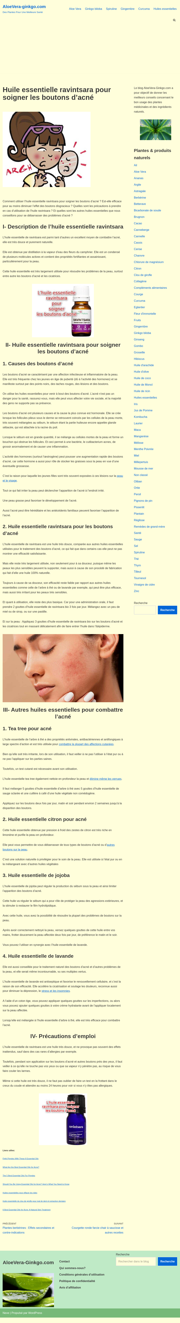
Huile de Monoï (143, 387)
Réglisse (139, 524)
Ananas (138, 178)
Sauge (138, 543)
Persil (137, 497)
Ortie (137, 491)
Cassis (138, 244)
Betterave (140, 204)
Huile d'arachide (144, 367)
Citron (138, 270)
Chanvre (139, 256)
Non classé (141, 478)
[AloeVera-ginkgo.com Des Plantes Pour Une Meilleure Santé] (24, 8)
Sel (136, 550)
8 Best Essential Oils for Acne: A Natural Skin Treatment (26, 1215)
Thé (136, 563)
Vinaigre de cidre (144, 589)
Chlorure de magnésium (149, 263)
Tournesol (140, 582)
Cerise (138, 250)
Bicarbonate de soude (147, 211)
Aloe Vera (74, 8)
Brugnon (139, 217)
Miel (136, 458)
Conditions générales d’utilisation (81, 1280)
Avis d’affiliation (70, 1293)
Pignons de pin (143, 504)
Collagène (140, 283)
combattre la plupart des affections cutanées (89, 747)
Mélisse (138, 445)
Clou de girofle (143, 276)
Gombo (138, 348)
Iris (136, 406)
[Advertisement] (90, 49)
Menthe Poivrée (144, 452)
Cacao (138, 224)
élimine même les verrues (106, 781)
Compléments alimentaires (150, 289)
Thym (137, 569)
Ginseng (139, 341)
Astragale (140, 192)
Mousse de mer (143, 472)
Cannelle (139, 237)
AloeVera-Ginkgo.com (28, 1268)
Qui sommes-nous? (72, 1273)
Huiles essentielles (165, 8)
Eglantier (139, 309)
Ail (135, 165)
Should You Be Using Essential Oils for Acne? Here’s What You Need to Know (36, 1189)
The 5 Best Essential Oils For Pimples (19, 1181)
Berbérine (140, 198)
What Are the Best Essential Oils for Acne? (21, 1172)
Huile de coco (142, 380)
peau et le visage (13, 482)
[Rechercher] (174, 20)
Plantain (139, 517)
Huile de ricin (142, 393)
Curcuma (144, 8)
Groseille (139, 354)
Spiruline (110, 8)
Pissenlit (139, 511)
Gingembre (127, 8)
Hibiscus (139, 361)
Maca (137, 432)
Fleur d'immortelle (145, 315)
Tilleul (137, 576)
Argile (137, 185)
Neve (6, 1318)
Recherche (140, 607)
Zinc (136, 595)
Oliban (138, 484)
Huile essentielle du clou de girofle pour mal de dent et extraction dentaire (34, 1206)
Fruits (137, 322)
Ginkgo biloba (93, 8)
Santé (137, 537)
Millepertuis (141, 465)
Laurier (138, 426)
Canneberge (141, 231)
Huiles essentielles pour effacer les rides (20, 1198)
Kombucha (140, 419)
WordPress (35, 1318)
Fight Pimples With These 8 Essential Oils (20, 1164)
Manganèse (141, 439)
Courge (138, 296)
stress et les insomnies (56, 995)
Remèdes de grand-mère (149, 530)
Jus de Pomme (143, 413)
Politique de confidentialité (77, 1286)
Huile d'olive (141, 374)
